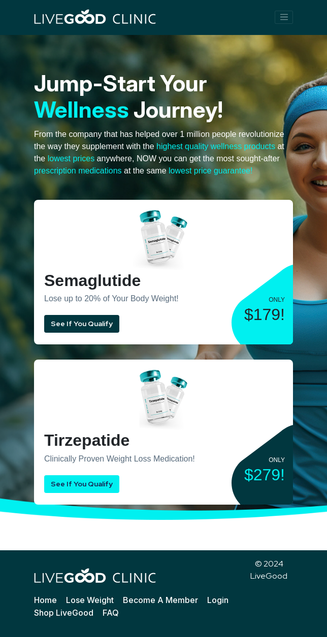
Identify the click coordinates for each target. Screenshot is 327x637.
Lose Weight (90, 600)
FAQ (111, 613)
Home (45, 600)
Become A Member (160, 600)
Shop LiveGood (63, 613)
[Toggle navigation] (284, 17)
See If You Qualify (82, 323)
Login (217, 600)
